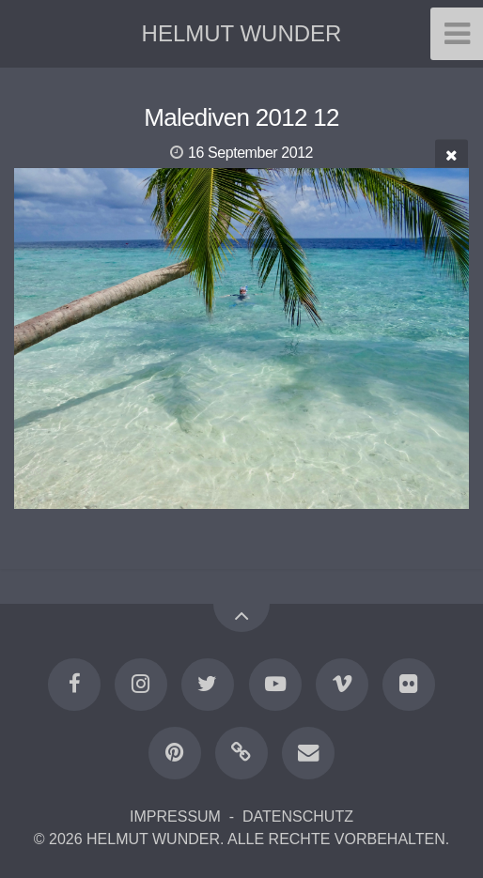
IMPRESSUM (175, 816)
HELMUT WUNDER (242, 33)
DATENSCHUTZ (297, 816)
